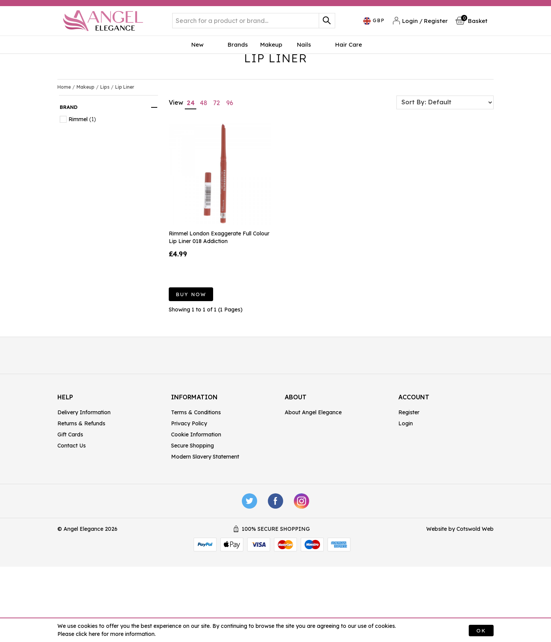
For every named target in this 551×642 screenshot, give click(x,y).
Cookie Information (196, 483)
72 (216, 152)
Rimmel (78, 168)
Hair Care (334, 51)
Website (436, 577)
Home (64, 136)
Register (408, 461)
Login (405, 472)
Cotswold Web (475, 577)
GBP (374, 24)
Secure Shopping (192, 494)
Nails (302, 51)
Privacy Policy (189, 472)
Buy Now (191, 343)
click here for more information (115, 634)
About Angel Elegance (313, 461)
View (176, 151)
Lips (104, 136)
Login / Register (420, 24)
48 (203, 152)
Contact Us (71, 494)
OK (481, 630)
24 (191, 152)
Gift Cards (70, 483)
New (209, 51)
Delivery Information (84, 461)
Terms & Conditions (196, 461)
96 (229, 152)
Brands (238, 51)
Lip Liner (124, 136)
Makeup (271, 51)
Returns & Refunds (81, 472)
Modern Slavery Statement (205, 505)
